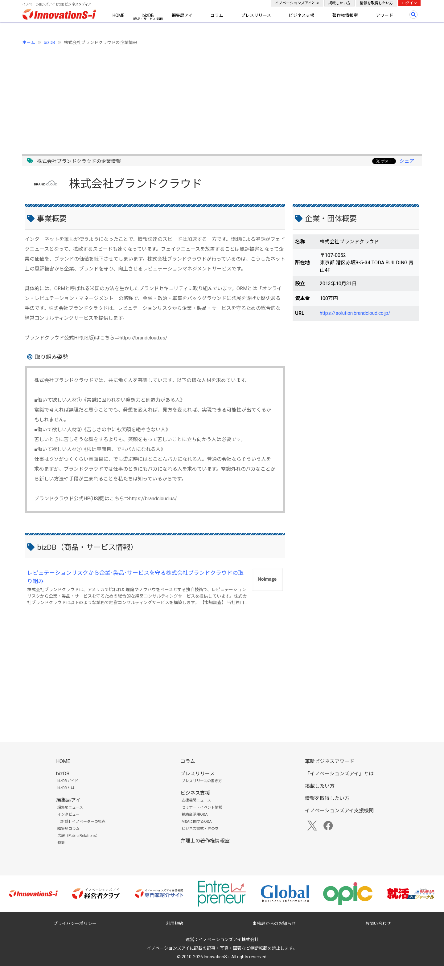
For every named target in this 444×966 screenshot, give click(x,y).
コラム (216, 15)
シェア (407, 161)
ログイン (409, 3)
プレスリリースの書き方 (202, 781)
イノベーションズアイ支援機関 (339, 811)
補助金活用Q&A (195, 814)
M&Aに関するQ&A (197, 821)
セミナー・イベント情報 (202, 807)
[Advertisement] (207, 96)
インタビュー (68, 814)
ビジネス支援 (301, 15)
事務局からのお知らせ (274, 923)
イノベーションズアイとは (297, 3)
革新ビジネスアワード (329, 761)
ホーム (28, 42)
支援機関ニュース (196, 800)
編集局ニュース (70, 807)
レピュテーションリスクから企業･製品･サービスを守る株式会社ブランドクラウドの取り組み (135, 577)
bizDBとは (66, 788)
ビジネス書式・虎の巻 (200, 828)
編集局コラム (68, 828)
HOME (119, 15)
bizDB (148, 15)
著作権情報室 (345, 15)
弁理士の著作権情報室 (205, 841)
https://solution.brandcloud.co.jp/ (355, 313)
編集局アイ (182, 15)
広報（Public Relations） (78, 836)
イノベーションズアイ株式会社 (229, 939)
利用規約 (174, 923)
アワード (384, 15)
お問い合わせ (378, 923)
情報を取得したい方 (376, 3)
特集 (61, 843)
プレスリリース (256, 15)
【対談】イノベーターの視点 (81, 821)
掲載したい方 (339, 3)
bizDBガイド (67, 781)
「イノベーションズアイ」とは (339, 774)
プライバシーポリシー (75, 923)
